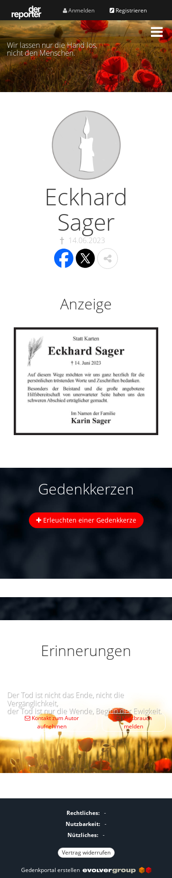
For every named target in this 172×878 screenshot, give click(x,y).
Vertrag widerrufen (86, 852)
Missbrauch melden (133, 722)
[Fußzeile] (86, 831)
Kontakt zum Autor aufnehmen (52, 722)
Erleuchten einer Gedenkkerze (86, 520)
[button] (157, 31)
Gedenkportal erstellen (86, 870)
